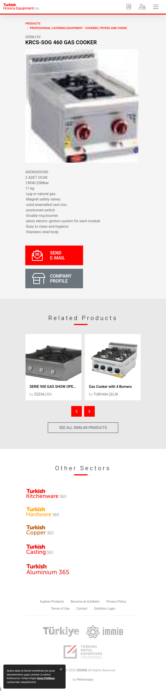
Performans (85, 679)
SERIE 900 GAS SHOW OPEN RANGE (56, 386)
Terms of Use (60, 608)
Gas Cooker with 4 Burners (110, 386)
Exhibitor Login (104, 608)
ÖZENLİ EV (33, 37)
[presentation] (76, 411)
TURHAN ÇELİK (105, 394)
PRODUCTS (32, 23)
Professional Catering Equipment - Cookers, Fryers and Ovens (78, 28)
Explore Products (52, 601)
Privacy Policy (116, 601)
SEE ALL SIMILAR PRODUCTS (83, 427)
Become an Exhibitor (85, 601)
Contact (82, 608)
